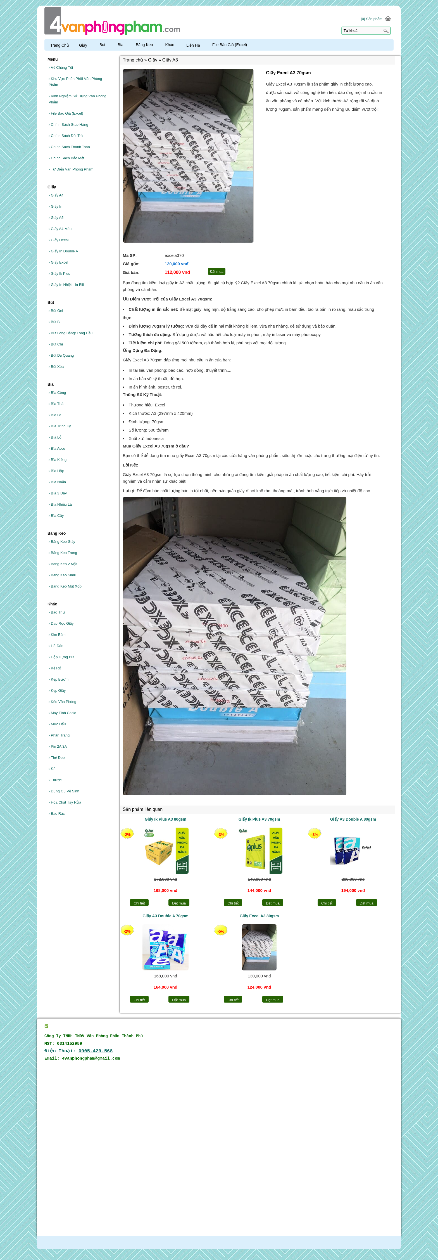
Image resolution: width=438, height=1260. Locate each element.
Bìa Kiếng (57, 460)
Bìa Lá (55, 415)
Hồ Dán (56, 646)
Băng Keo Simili (63, 575)
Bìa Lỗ (55, 437)
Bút (104, 44)
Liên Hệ (195, 45)
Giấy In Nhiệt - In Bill (66, 285)
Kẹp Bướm (58, 679)
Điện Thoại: (78, 1051)
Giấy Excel (58, 262)
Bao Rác (57, 813)
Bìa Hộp (56, 471)
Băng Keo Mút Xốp (65, 586)
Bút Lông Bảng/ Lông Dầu (70, 333)
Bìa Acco (57, 448)
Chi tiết (139, 903)
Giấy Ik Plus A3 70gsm (259, 819)
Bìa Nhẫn (57, 482)
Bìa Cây (56, 515)
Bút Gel (56, 311)
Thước (55, 780)
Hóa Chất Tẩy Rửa (65, 802)
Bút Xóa (56, 366)
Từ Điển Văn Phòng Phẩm (71, 169)
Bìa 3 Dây (58, 493)
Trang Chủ (59, 45)
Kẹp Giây (57, 690)
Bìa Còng (57, 392)
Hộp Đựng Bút (61, 657)
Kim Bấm (57, 635)
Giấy (85, 45)
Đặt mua (179, 903)
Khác (172, 44)
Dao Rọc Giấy (61, 623)
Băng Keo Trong (63, 553)
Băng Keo (147, 44)
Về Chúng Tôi (61, 67)
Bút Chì (56, 344)
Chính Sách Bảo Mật (66, 158)
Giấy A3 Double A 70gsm (165, 916)
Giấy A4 (56, 195)
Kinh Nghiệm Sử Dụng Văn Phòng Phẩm (77, 99)
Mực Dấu (57, 724)
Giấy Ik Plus (59, 273)
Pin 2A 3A (58, 746)
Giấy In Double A (63, 251)
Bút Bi (55, 322)
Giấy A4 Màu (60, 229)
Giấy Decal (58, 240)
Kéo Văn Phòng (62, 702)
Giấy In (55, 206)
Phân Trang (59, 735)
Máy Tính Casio (62, 713)
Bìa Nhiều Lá (60, 504)
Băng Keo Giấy (62, 541)
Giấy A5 (56, 217)
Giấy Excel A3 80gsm (259, 916)
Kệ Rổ (55, 668)
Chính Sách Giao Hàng (68, 124)
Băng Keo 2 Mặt (63, 564)
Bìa (123, 44)
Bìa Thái (56, 404)
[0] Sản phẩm (371, 19)
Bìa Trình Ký (60, 426)
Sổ (52, 769)
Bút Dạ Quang (61, 355)
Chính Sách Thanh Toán (69, 147)
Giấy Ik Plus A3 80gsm (165, 819)
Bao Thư (57, 612)
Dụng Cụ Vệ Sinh (64, 791)
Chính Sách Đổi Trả (66, 136)
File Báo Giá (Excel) (66, 113)
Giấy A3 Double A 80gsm (353, 819)
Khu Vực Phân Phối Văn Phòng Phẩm (75, 82)
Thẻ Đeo (57, 757)
